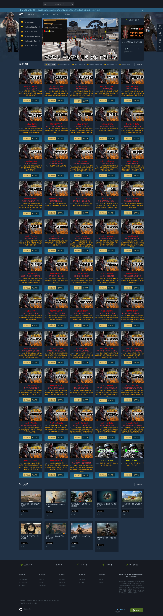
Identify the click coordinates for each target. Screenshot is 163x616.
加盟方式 (41, 582)
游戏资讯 (45, 14)
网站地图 (22, 603)
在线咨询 (137, 610)
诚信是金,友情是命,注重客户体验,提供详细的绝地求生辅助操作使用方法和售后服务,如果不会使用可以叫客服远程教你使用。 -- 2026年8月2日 (61, 10)
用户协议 (81, 582)
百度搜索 (29, 600)
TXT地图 (34, 603)
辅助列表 (31, 14)
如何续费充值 (23, 585)
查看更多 (139, 64)
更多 (139, 49)
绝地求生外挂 (55, 600)
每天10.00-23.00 (128, 52)
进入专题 (139, 484)
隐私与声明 (82, 579)
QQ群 (160, 34)
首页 (21, 14)
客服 (160, 41)
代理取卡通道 (43, 585)
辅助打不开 (62, 582)
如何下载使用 (23, 582)
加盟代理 (41, 579)
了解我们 (101, 579)
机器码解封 (62, 579)
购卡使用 (27, 101)
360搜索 (35, 600)
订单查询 (67, 14)
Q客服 (160, 27)
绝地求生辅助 (47, 600)
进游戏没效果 (63, 585)
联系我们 (101, 582)
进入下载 (34, 100)
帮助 (160, 48)
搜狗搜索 (40, 600)
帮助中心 (56, 14)
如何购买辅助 (23, 579)
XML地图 (28, 603)
